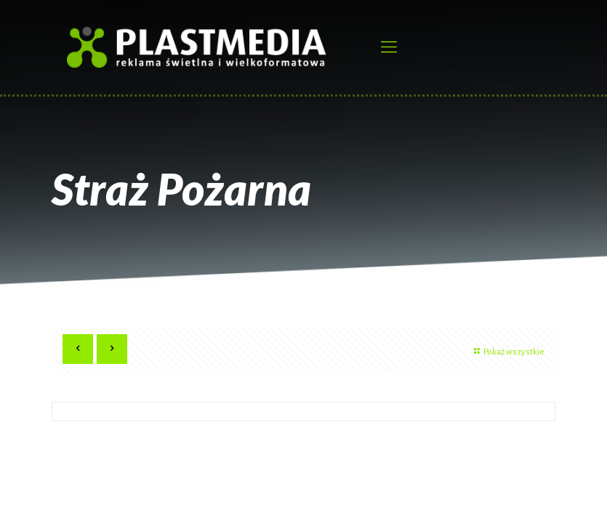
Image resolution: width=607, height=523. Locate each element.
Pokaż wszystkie (507, 352)
